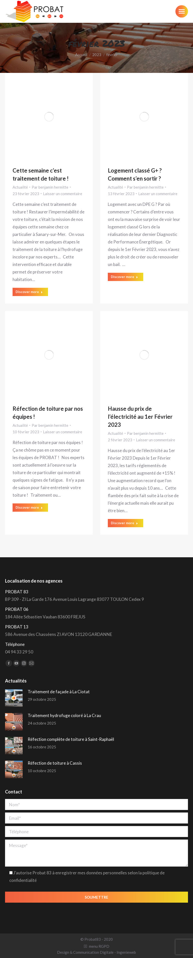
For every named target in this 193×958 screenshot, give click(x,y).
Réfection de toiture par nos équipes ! (48, 412)
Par (50, 187)
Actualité (20, 187)
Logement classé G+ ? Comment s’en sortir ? (135, 174)
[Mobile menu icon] (181, 11)
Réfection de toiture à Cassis (55, 763)
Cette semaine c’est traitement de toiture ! (41, 174)
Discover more (29, 292)
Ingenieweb (126, 952)
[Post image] (14, 698)
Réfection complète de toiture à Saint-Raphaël (71, 739)
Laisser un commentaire (62, 193)
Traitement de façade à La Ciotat (59, 691)
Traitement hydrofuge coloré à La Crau (64, 715)
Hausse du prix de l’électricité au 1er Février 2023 (140, 416)
